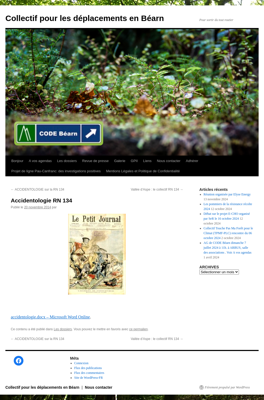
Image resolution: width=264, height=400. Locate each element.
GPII (134, 161)
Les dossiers (67, 161)
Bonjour (17, 161)
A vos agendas (40, 161)
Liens (147, 161)
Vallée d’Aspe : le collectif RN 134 (157, 189)
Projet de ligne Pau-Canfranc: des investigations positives (56, 171)
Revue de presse (95, 161)
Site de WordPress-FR (88, 378)
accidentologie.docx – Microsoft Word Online (50, 317)
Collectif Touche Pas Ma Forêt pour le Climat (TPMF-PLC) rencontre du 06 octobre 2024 (228, 233)
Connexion (81, 363)
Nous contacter (168, 161)
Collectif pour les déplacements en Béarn (84, 18)
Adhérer (192, 161)
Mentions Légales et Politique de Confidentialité (143, 171)
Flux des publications (88, 368)
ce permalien (138, 329)
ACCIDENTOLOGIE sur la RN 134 (37, 189)
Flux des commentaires (89, 373)
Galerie (119, 161)
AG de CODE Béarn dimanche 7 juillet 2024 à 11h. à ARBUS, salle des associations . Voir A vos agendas (228, 247)
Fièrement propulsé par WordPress (227, 387)
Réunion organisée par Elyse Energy (227, 194)
